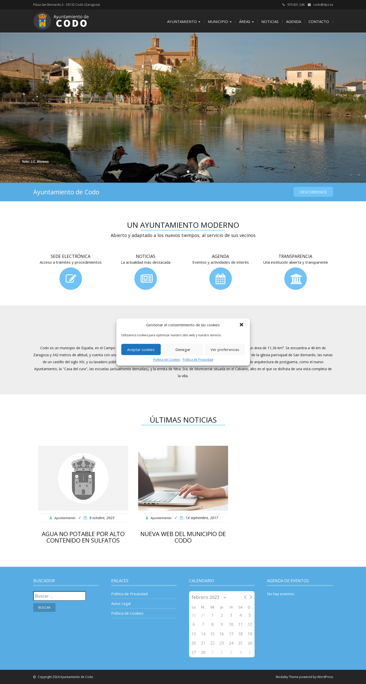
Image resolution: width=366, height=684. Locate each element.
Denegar (182, 349)
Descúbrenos (313, 191)
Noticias (270, 21)
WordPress (325, 677)
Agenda (293, 21)
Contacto (319, 21)
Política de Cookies (166, 359)
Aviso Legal (121, 603)
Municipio (220, 21)
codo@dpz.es (323, 4)
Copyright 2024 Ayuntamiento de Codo (65, 677)
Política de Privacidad (198, 359)
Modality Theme (287, 677)
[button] (242, 325)
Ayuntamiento (183, 21)
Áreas (246, 21)
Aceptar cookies (141, 349)
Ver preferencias (225, 349)
